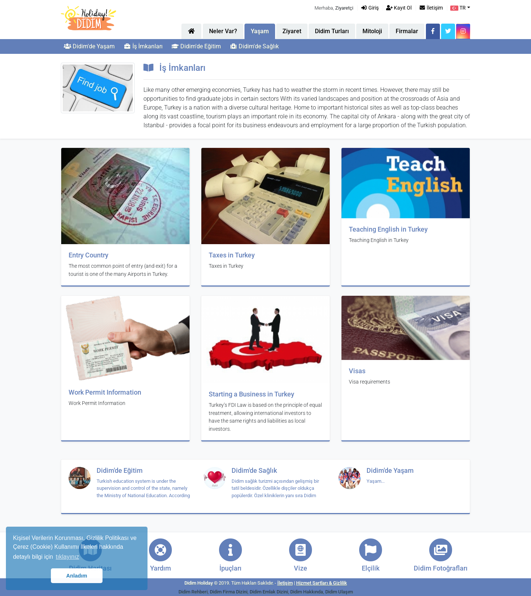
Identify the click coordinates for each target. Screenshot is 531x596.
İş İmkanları (143, 46)
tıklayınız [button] (67, 557)
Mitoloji (372, 31)
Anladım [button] (76, 576)
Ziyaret (291, 31)
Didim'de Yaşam (89, 46)
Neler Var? (223, 31)
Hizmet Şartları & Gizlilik (321, 583)
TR (458, 8)
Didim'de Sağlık (254, 46)
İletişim (431, 8)
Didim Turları (332, 31)
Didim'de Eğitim (196, 46)
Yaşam (260, 31)
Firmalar (407, 31)
